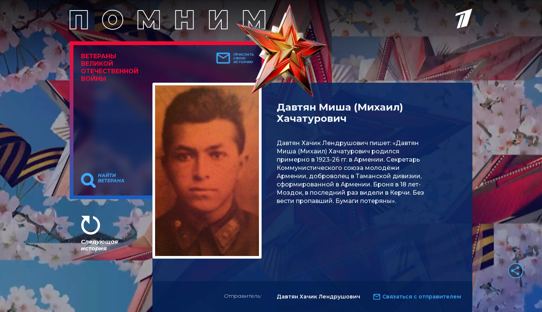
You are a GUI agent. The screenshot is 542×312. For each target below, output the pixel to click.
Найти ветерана (111, 178)
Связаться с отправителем (421, 296)
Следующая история (99, 245)
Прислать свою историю (243, 58)
